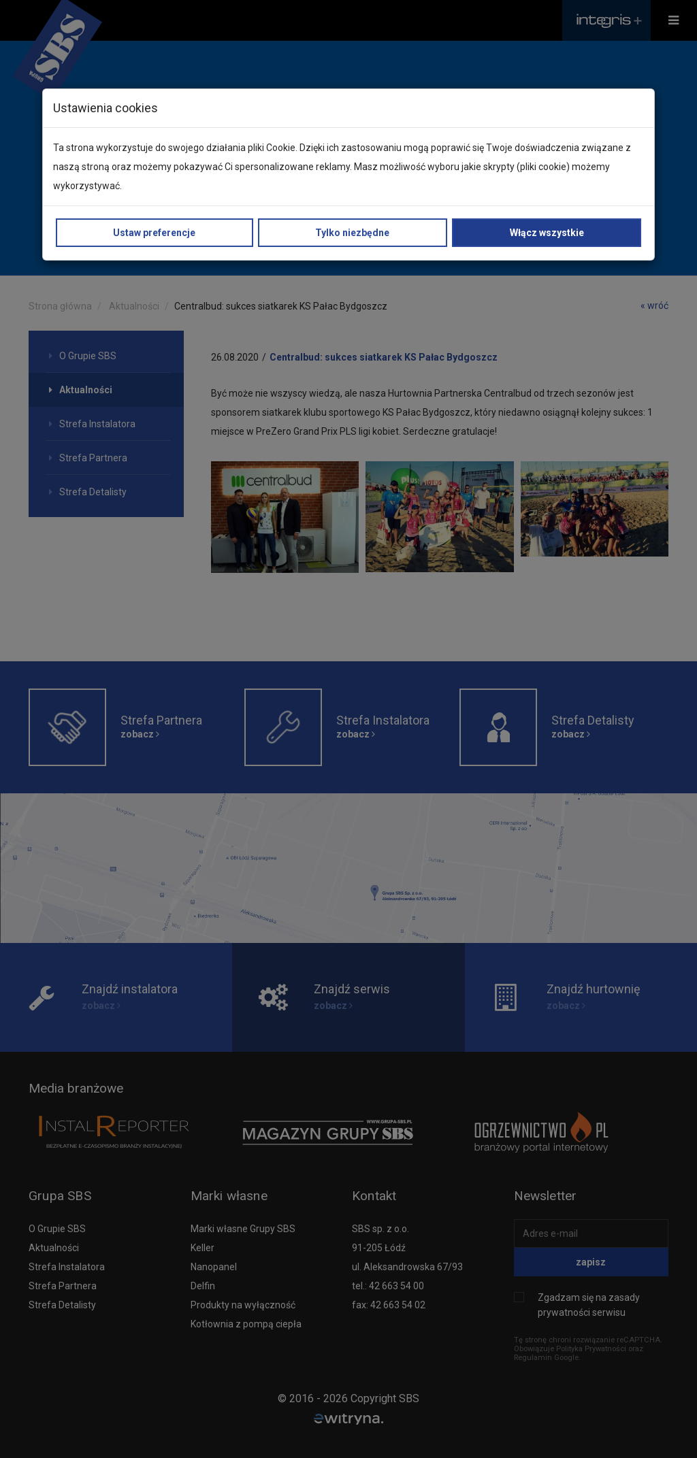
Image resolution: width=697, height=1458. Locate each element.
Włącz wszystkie (547, 232)
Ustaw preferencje (154, 232)
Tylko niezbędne (352, 232)
